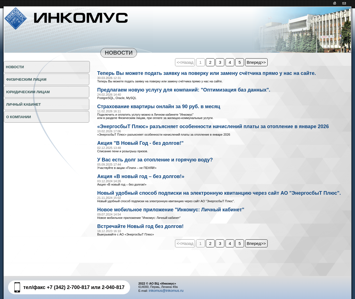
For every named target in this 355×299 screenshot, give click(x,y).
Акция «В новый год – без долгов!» (145, 186)
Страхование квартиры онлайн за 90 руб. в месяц (165, 108)
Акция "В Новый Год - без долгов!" (145, 152)
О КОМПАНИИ (18, 117)
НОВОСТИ (15, 67)
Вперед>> (256, 62)
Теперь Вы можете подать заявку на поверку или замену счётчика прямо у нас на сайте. (219, 73)
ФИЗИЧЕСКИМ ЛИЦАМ (26, 79)
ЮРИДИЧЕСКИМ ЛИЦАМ (27, 92)
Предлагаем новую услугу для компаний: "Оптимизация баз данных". (193, 91)
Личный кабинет (23, 104)
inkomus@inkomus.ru (166, 290)
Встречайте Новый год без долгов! (145, 244)
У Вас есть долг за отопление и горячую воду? (161, 169)
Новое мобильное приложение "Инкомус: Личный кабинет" (179, 227)
